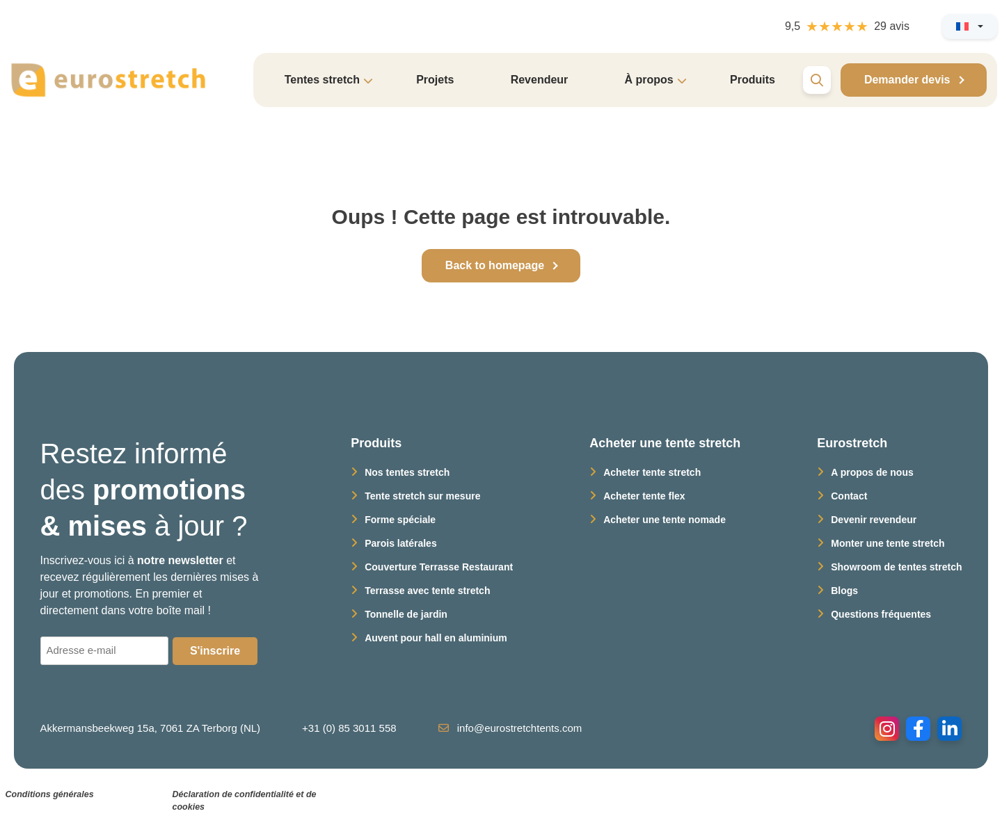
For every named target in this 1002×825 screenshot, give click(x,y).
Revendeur (539, 80)
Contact (849, 496)
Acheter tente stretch (652, 472)
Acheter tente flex (644, 496)
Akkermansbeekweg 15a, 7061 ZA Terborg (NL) (150, 728)
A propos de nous (872, 472)
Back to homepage (494, 265)
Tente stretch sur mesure (422, 496)
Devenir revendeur (873, 519)
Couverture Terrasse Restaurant (439, 566)
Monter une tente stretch (887, 543)
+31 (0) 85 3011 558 (349, 728)
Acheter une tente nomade (664, 519)
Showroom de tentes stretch (896, 566)
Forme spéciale (400, 519)
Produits (752, 80)
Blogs (844, 590)
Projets (435, 80)
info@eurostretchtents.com (510, 728)
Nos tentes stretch (407, 472)
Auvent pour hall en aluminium (436, 637)
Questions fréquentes (881, 614)
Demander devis (907, 80)
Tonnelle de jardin (406, 614)
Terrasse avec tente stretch (427, 590)
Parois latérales (401, 543)
